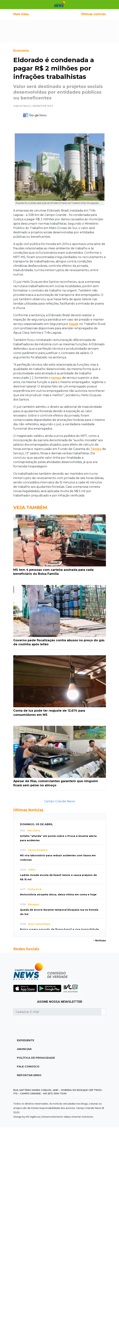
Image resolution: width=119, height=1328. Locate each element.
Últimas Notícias (28, 810)
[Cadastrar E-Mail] (57, 1011)
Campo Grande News (59, 801)
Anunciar (24, 1049)
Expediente (25, 1040)
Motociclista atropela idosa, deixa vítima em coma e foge (58, 894)
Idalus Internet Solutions (78, 1116)
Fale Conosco (28, 1066)
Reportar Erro (29, 1075)
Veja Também (30, 507)
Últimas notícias (93, 14)
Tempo (95, 449)
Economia (21, 50)
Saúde (73, 324)
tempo (56, 377)
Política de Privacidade (36, 1057)
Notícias (99, 940)
